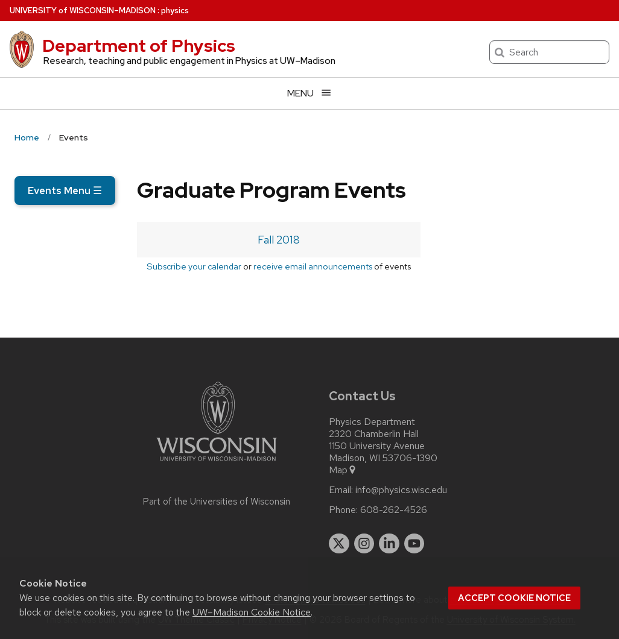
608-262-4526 (393, 510)
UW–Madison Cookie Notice (251, 612)
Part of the (216, 502)
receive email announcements (312, 266)
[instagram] (364, 544)
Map (343, 470)
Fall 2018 (279, 240)
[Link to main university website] (216, 463)
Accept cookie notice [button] (514, 598)
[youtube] (414, 544)
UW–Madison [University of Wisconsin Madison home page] (83, 10)
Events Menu (65, 190)
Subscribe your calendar (194, 266)
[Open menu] (309, 93)
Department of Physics (138, 45)
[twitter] (339, 544)
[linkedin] (389, 544)
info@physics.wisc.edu (401, 490)
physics (175, 10)
